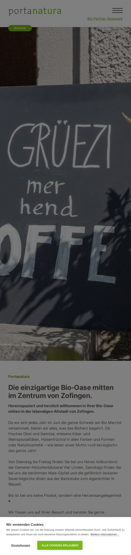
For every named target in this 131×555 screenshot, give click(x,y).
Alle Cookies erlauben (59, 545)
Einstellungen (20, 545)
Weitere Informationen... (104, 534)
